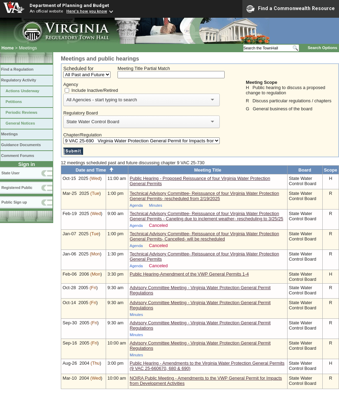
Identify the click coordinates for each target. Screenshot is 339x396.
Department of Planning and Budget (69, 5)
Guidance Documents (21, 145)
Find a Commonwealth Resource (291, 8)
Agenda (136, 205)
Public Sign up (14, 202)
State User (10, 173)
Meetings (9, 134)
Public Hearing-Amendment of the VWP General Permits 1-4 (189, 274)
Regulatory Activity (18, 80)
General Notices (20, 123)
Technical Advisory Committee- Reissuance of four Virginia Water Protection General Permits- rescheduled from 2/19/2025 (204, 196)
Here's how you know (86, 11)
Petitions (14, 102)
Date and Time (95, 170)
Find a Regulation (17, 69)
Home (7, 47)
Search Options (322, 48)
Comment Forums (17, 155)
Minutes (155, 205)
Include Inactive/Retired (95, 90)
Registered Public (16, 187)
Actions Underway (22, 91)
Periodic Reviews (22, 112)
